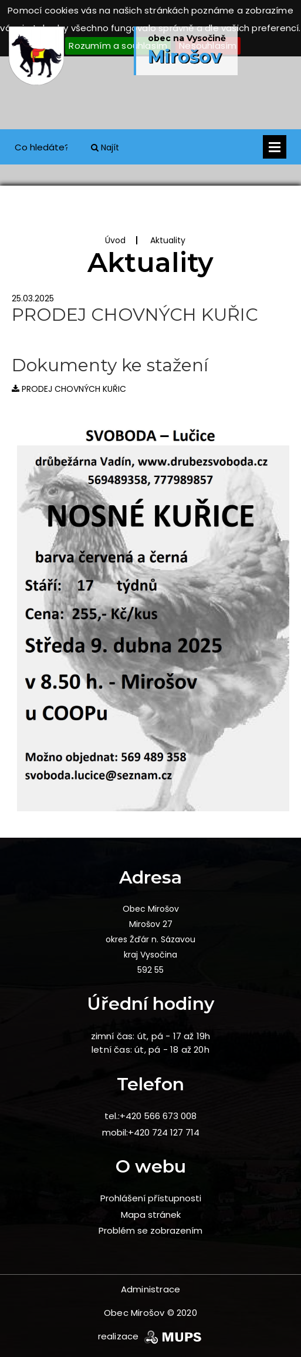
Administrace (150, 1289)
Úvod (115, 240)
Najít (105, 147)
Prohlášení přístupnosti (150, 1198)
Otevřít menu (274, 147)
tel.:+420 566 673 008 (150, 1116)
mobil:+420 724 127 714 (150, 1132)
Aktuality (167, 240)
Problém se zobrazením (150, 1230)
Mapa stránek (151, 1214)
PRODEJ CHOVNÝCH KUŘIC (69, 389)
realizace (151, 1336)
